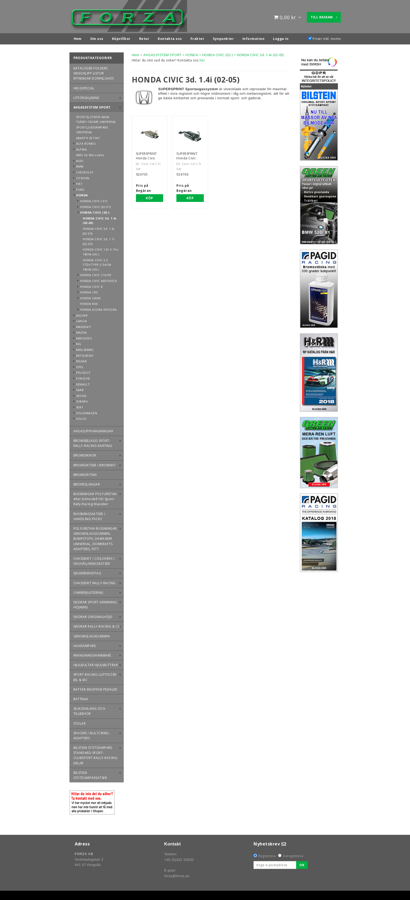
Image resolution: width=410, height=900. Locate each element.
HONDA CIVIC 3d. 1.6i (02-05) (99, 229)
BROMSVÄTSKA (85, 473)
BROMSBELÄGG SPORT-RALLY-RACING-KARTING (92, 442)
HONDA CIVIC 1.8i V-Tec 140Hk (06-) (101, 250)
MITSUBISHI (85, 354)
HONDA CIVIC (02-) (95, 211)
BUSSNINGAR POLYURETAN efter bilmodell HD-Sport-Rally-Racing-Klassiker (95, 497)
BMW (80, 165)
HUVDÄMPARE (84, 644)
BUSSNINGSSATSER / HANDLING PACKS (89, 515)
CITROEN (82, 177)
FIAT (79, 182)
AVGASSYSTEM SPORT (92, 106)
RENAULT (83, 383)
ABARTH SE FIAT (88, 137)
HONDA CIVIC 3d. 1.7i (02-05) (99, 240)
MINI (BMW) (84, 348)
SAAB (80, 389)
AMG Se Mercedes (90, 154)
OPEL (80, 366)
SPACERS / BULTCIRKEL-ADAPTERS (91, 734)
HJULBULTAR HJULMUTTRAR (95, 663)
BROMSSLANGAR (86, 483)
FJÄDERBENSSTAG (87, 572)
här (202, 59)
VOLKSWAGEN (86, 412)
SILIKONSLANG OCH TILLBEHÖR (89, 710)
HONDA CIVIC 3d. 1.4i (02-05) (100, 219)
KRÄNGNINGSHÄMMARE (92, 654)
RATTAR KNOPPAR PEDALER (95, 688)
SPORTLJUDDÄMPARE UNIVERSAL (92, 128)
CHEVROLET (85, 171)
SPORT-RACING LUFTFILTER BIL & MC (95, 676)
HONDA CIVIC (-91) (93, 200)
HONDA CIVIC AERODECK (98, 279)
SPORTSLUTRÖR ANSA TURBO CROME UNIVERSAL (96, 118)
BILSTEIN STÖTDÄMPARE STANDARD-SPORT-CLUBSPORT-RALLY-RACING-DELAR (95, 754)
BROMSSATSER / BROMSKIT (94, 464)
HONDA (82, 194)
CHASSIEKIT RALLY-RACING (94, 581)
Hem (135, 53)
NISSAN (81, 360)
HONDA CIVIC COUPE (95, 274)
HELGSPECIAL (83, 87)
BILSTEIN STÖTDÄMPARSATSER (90, 774)
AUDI (80, 159)
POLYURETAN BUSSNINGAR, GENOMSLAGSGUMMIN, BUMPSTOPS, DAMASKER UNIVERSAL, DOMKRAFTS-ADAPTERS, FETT (95, 537)
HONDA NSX (89, 302)
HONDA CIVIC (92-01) (95, 206)
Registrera (267, 854)
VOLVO (81, 417)
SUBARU (82, 400)
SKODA (81, 394)
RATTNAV (80, 697)
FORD (80, 188)
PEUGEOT (83, 371)
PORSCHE (83, 377)
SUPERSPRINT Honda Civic (146, 154)
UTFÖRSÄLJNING (86, 96)
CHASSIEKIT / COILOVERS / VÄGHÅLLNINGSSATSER (94, 560)
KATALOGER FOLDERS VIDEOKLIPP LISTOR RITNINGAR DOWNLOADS (93, 72)
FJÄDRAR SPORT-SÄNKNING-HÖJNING (95, 603)
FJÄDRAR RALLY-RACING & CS (96, 625)
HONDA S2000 (90, 297)
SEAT (80, 406)
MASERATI (83, 325)
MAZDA (81, 331)
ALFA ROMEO (86, 142)
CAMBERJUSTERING (88, 591)
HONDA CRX (89, 291)
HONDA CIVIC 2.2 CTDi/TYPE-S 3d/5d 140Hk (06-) (97, 263)
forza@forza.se (176, 875)
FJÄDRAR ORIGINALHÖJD (93, 615)
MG (78, 343)
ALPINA (81, 148)
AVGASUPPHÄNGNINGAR (93, 430)
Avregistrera (293, 854)
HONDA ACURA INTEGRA (98, 308)
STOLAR (79, 722)
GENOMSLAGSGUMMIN (91, 635)
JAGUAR (82, 314)
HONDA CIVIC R (91, 285)
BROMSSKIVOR (84, 454)
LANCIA (81, 320)
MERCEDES (84, 337)
